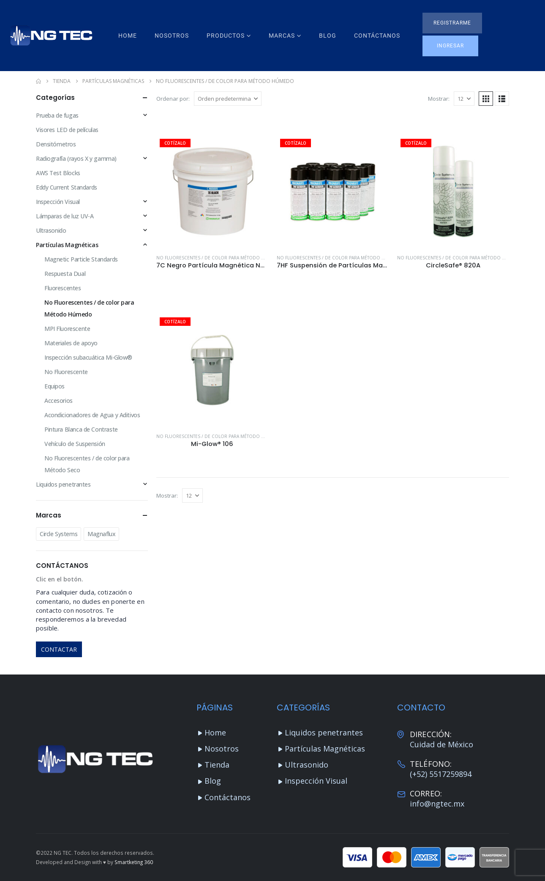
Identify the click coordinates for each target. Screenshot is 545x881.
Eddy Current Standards (66, 187)
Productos (226, 35)
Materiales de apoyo (71, 343)
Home (127, 35)
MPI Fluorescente (67, 329)
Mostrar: (439, 98)
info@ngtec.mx (437, 803)
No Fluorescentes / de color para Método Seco (87, 464)
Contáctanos (377, 35)
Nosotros (172, 35)
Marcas (282, 35)
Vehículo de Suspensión (74, 444)
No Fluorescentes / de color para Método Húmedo (218, 258)
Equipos (54, 386)
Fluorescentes (62, 288)
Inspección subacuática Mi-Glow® (88, 357)
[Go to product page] (212, 191)
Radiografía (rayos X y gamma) (76, 158)
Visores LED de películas (67, 130)
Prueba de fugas (57, 115)
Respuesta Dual (64, 274)
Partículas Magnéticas (67, 245)
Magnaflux (101, 534)
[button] (452, 23)
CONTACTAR (59, 649)
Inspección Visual (58, 202)
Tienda (216, 765)
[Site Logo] (51, 36)
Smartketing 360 (133, 862)
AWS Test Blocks (58, 173)
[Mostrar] (464, 98)
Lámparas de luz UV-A (65, 216)
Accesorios (58, 400)
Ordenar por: (173, 98)
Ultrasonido (51, 230)
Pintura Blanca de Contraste (81, 429)
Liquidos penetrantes (63, 484)
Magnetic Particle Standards (81, 259)
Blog (327, 35)
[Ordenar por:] (228, 98)
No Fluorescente (66, 372)
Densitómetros (56, 144)
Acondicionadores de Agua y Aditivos (92, 415)
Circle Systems (58, 534)
